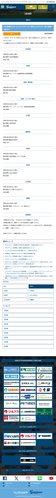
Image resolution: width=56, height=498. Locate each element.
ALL (5, 285)
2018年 (6, 345)
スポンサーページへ (28, 469)
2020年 (6, 336)
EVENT (6, 294)
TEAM (32, 290)
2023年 (6, 323)
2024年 (6, 318)
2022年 (6, 327)
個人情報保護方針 (36, 482)
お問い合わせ (8, 482)
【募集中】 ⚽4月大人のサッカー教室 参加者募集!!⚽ (20, 252)
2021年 (6, 332)
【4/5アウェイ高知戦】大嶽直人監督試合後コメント (19, 247)
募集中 (32, 299)
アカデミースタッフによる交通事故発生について (18, 258)
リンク (7, 485)
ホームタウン (34, 294)
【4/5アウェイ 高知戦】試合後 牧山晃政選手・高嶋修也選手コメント (24, 244)
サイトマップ (34, 485)
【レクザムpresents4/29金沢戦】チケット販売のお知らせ (21, 249)
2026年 (6, 310)
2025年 (6, 314)
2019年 (6, 341)
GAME (6, 290)
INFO (31, 285)
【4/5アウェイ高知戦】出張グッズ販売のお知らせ (19, 255)
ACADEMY (7, 299)
